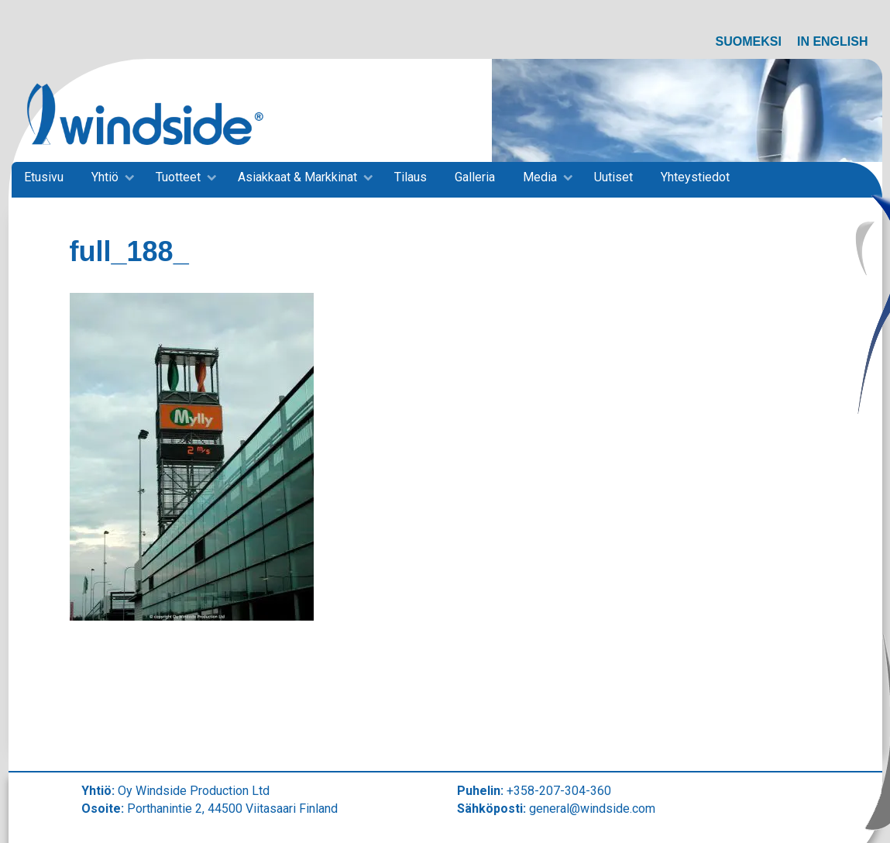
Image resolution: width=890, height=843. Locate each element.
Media (540, 177)
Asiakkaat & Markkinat (297, 177)
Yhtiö (105, 177)
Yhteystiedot (695, 177)
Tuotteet (178, 177)
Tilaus (410, 177)
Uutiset (613, 177)
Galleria (475, 177)
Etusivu (44, 177)
